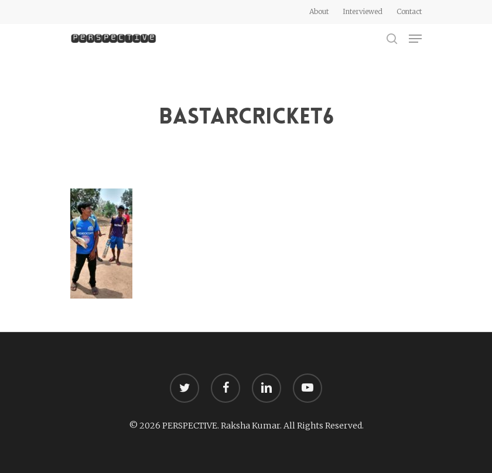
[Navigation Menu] (415, 38)
